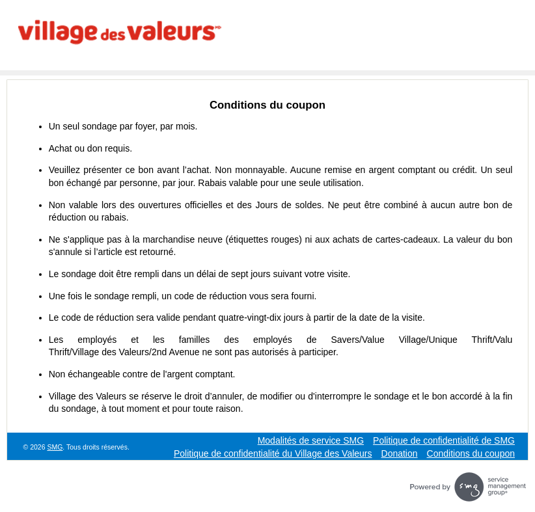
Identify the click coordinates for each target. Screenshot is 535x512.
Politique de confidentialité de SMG (444, 440)
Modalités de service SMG (311, 440)
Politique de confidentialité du (273, 453)
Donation (399, 453)
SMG (54, 447)
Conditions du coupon (471, 453)
